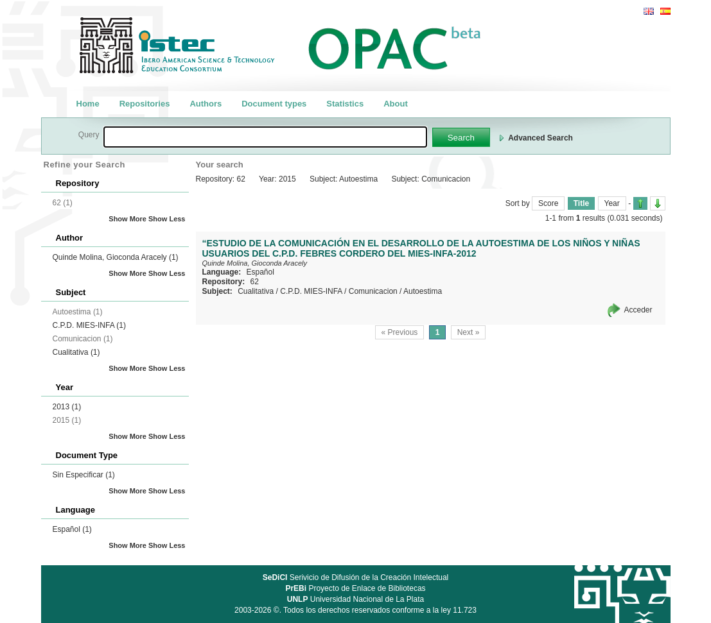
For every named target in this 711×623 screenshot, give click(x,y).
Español (72, 529)
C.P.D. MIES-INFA (89, 325)
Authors (205, 103)
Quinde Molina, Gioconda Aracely (116, 257)
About (395, 103)
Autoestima (422, 291)
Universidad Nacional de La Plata (355, 599)
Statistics (345, 103)
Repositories (144, 103)
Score (548, 203)
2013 (67, 406)
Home (88, 103)
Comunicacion (373, 291)
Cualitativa (76, 352)
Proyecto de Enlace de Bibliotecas (355, 588)
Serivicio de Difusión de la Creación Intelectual (356, 577)
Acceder (638, 309)
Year (612, 203)
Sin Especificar (84, 474)
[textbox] (265, 137)
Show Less (166, 219)
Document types (273, 103)
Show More (127, 219)
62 (254, 281)
